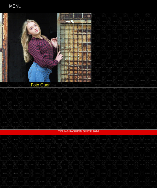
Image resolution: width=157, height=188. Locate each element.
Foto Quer (40, 85)
